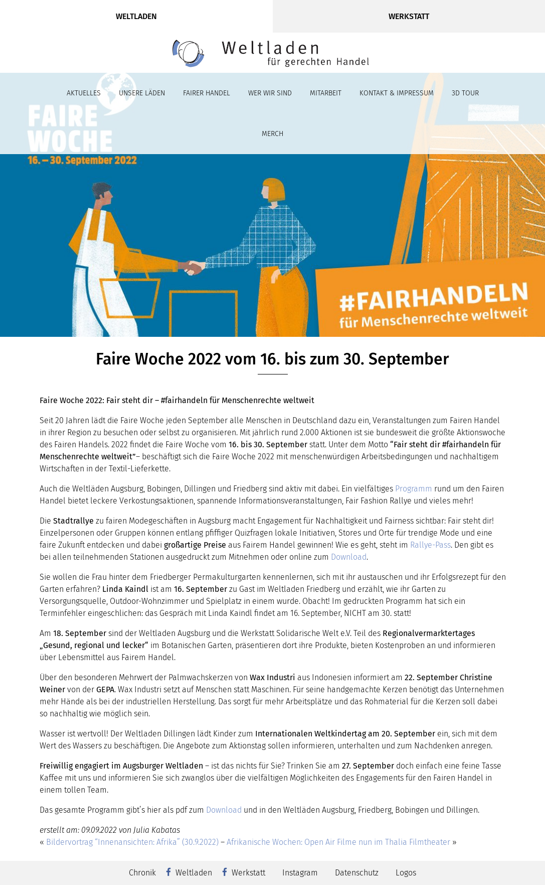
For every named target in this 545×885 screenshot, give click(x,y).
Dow (213, 810)
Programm (413, 488)
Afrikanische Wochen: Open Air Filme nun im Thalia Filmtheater (338, 842)
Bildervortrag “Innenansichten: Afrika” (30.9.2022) (132, 842)
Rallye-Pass (430, 545)
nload (231, 810)
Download (349, 557)
